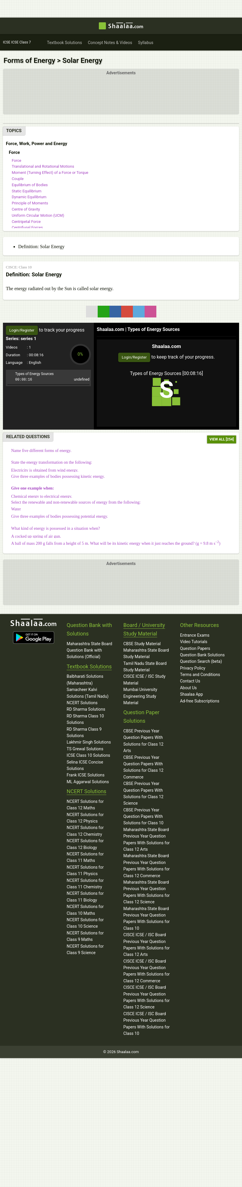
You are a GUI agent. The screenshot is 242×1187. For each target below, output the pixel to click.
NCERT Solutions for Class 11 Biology (85, 896)
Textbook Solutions (89, 666)
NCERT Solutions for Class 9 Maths (85, 936)
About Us (188, 687)
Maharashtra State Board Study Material (146, 653)
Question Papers (195, 648)
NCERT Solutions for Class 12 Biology (85, 844)
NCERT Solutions (82, 702)
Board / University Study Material (144, 629)
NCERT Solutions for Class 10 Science (85, 923)
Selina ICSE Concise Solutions (85, 765)
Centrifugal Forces (27, 227)
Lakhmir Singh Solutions (89, 742)
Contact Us (190, 681)
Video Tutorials (193, 641)
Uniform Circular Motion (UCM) (38, 215)
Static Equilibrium (26, 191)
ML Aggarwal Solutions (88, 781)
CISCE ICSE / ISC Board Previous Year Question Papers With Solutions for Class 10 (146, 1023)
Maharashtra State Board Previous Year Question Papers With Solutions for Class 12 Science (146, 892)
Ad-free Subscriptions (199, 701)
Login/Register (134, 357)
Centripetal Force (26, 221)
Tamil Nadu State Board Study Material (145, 666)
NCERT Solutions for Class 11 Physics (85, 870)
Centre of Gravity (26, 209)
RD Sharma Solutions (86, 709)
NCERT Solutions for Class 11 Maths (85, 857)
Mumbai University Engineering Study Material (140, 696)
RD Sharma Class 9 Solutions (84, 732)
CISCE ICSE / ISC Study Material (144, 679)
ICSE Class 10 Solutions (88, 755)
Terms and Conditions (200, 674)
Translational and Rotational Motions (43, 166)
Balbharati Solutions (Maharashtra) (85, 679)
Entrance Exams (194, 635)
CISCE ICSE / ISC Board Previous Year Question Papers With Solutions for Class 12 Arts (146, 944)
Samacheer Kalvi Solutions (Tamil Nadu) (87, 692)
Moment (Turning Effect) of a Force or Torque (50, 172)
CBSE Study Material (142, 643)
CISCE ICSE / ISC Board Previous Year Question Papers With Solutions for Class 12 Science (146, 997)
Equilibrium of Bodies (30, 185)
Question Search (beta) (201, 661)
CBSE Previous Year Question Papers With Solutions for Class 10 (143, 816)
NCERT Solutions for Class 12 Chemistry (85, 831)
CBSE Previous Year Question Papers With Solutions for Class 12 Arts (143, 741)
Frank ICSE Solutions (85, 775)
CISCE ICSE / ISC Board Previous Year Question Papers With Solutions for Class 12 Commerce (146, 971)
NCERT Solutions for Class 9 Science (85, 949)
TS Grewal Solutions (85, 749)
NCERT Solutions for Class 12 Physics (85, 817)
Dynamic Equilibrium (29, 197)
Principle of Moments (30, 203)
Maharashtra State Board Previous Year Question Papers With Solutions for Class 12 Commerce (146, 866)
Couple (17, 178)
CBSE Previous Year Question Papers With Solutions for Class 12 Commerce (143, 767)
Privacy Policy (192, 668)
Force (16, 160)
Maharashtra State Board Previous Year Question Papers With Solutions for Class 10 (146, 918)
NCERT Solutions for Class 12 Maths (85, 804)
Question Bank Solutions (202, 655)
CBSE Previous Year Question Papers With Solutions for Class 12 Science (143, 793)
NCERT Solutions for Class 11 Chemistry (85, 883)
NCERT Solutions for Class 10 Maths (85, 909)
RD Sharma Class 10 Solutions (85, 719)
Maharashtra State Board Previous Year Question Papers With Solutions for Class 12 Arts (146, 839)
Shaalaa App (191, 694)
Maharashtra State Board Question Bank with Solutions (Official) (89, 650)
